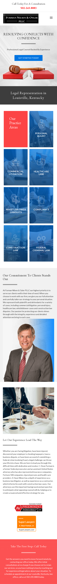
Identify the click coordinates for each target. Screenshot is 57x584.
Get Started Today (28, 58)
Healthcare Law (41, 172)
